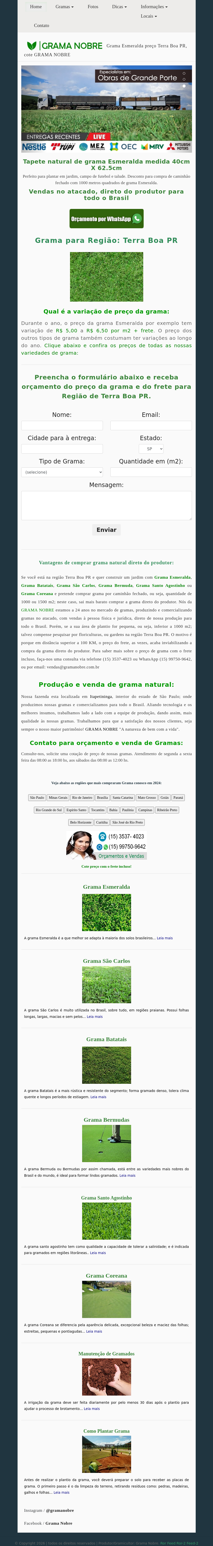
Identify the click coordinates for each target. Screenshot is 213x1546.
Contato (41, 25)
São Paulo (37, 798)
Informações (152, 6)
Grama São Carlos (76, 585)
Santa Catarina (123, 798)
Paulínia (128, 810)
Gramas (63, 6)
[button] (34, 109)
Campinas (145, 810)
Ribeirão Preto (167, 810)
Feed (171, 1543)
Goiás (165, 798)
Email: (151, 414)
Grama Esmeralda (172, 577)
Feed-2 (192, 1543)
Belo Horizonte (81, 822)
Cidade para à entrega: (62, 438)
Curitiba (102, 822)
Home (38, 6)
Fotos (93, 6)
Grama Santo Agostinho (160, 585)
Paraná (178, 798)
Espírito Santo (76, 810)
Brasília (102, 798)
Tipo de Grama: (62, 461)
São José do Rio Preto (127, 822)
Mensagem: (106, 485)
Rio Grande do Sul (49, 810)
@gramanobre (60, 1510)
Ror (163, 1543)
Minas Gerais (58, 798)
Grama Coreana (37, 593)
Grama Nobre (59, 1523)
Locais (147, 16)
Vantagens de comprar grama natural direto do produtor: (106, 562)
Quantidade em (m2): (151, 461)
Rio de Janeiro (82, 798)
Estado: (151, 438)
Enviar (106, 530)
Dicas (117, 6)
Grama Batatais (37, 585)
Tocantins (97, 810)
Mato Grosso (147, 798)
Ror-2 (181, 1543)
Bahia (113, 810)
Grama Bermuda (115, 585)
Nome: (62, 414)
